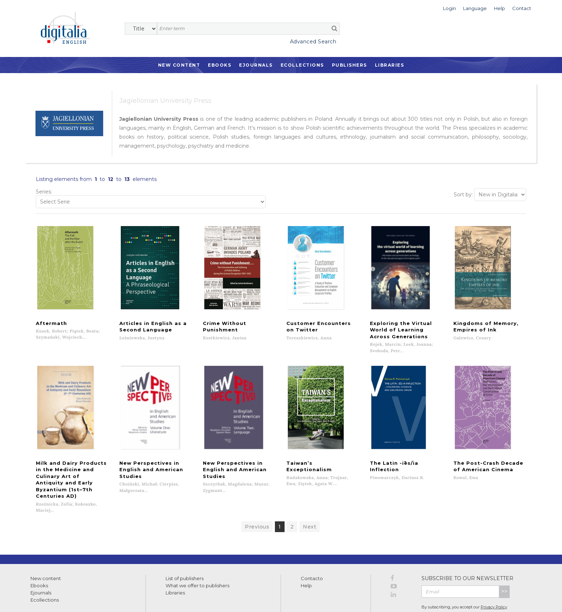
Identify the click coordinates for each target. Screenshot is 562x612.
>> (504, 564)
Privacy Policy (494, 580)
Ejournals (256, 65)
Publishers (349, 65)
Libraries (389, 65)
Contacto (312, 551)
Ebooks (219, 65)
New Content (179, 65)
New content (45, 551)
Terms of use (43, 598)
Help (306, 558)
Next (309, 500)
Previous (257, 500)
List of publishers (185, 551)
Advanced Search (313, 41)
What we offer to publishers (197, 558)
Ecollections (302, 65)
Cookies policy (123, 598)
